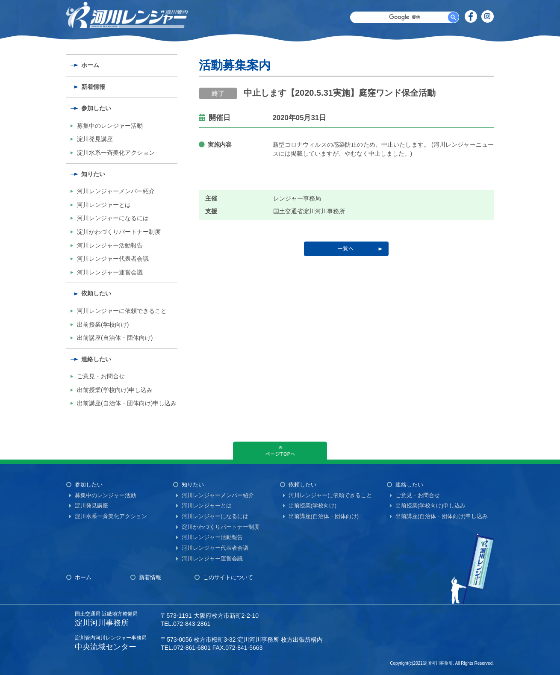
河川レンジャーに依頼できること (122, 310)
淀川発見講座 (95, 139)
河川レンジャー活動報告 (110, 245)
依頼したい (96, 293)
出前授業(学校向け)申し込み (115, 389)
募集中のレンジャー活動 (110, 125)
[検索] (404, 17)
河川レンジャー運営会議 (110, 272)
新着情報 (93, 86)
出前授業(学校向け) (103, 324)
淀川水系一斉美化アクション (116, 152)
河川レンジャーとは (104, 204)
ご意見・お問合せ (101, 376)
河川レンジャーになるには (113, 218)
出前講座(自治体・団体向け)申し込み (127, 403)
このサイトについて (228, 577)
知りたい (93, 174)
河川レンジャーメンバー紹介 (116, 191)
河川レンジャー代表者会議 (113, 258)
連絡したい (96, 359)
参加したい (96, 108)
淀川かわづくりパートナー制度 (119, 231)
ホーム (90, 65)
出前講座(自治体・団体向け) (115, 337)
